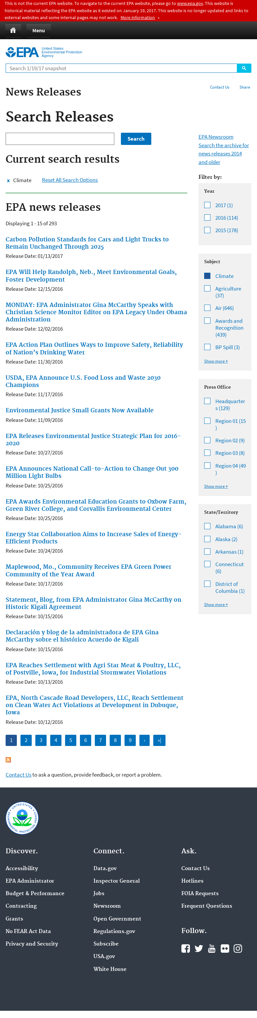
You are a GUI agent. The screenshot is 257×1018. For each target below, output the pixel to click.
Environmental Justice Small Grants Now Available (80, 410)
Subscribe (106, 944)
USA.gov (104, 957)
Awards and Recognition (230, 328)
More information (138, 17)
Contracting (21, 906)
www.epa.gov (190, 3)
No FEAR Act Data (28, 932)
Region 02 (230, 440)
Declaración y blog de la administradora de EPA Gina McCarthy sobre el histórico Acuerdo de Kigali (82, 636)
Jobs (98, 894)
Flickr (225, 948)
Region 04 (230, 469)
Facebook (185, 948)
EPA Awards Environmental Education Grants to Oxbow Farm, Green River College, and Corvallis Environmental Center (96, 505)
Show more (214, 361)
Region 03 (230, 453)
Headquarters (230, 405)
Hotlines (192, 881)
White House (110, 970)
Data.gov (105, 869)
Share (244, 87)
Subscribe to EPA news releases (8, 759)
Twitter (199, 948)
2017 (230, 205)
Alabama (230, 526)
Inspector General (116, 881)
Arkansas (230, 551)
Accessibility (22, 869)
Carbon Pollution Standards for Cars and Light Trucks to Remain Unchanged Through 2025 (87, 243)
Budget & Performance (35, 894)
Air (230, 308)
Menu (38, 30)
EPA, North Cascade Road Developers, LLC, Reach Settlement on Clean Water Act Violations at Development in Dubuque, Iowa (94, 705)
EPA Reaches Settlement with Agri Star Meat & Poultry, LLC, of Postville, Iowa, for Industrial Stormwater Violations (93, 669)
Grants (14, 919)
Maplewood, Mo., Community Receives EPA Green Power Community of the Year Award (88, 571)
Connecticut (230, 568)
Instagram (238, 948)
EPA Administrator (30, 881)
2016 (230, 217)
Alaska (230, 539)
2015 (230, 230)
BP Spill (230, 347)
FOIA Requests (200, 894)
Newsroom (107, 906)
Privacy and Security (32, 944)
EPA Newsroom (216, 136)
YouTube (211, 948)
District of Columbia (230, 588)
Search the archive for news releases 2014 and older (224, 154)
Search (244, 68)
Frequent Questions (206, 906)
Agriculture (230, 292)
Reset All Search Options (70, 179)
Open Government (117, 919)
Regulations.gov (114, 932)
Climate (22, 180)
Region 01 (230, 425)
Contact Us (219, 87)
